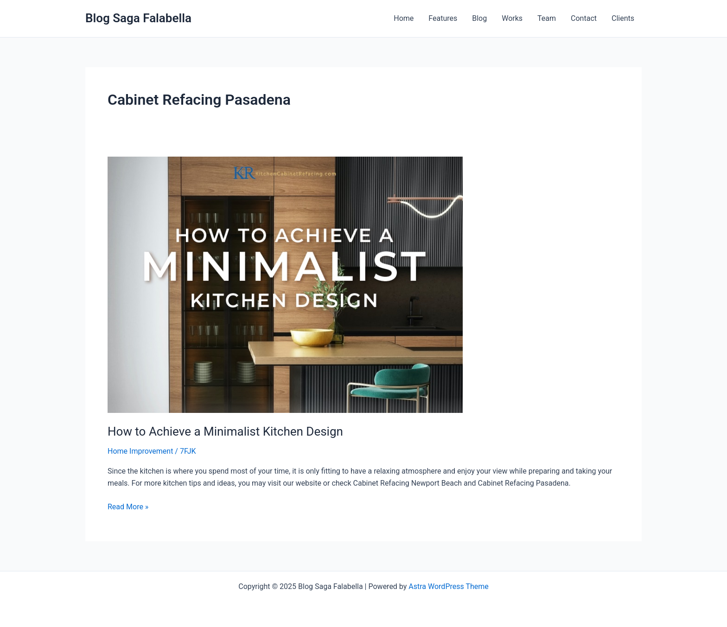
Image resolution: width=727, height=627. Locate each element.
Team (546, 18)
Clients (623, 18)
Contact (584, 18)
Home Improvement (140, 451)
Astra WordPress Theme (448, 586)
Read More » (128, 506)
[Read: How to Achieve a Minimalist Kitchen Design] (285, 284)
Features (442, 18)
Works (512, 18)
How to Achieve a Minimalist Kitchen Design (225, 431)
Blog (479, 18)
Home (404, 18)
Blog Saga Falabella (138, 18)
